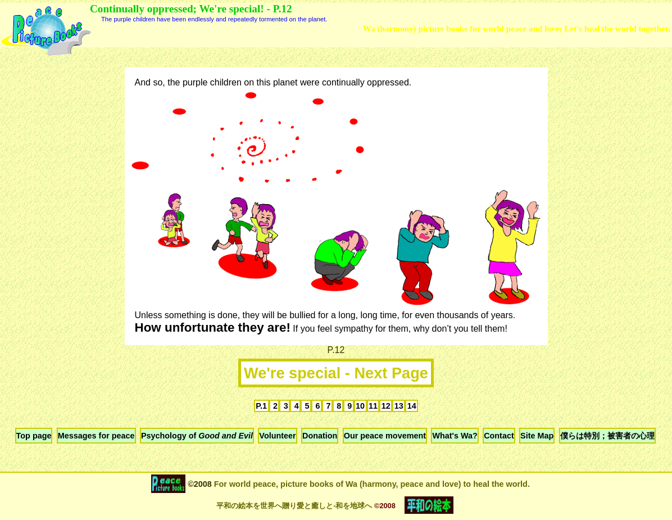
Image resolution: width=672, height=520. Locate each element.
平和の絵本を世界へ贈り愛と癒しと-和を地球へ (294, 505)
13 (398, 405)
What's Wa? (454, 435)
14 (411, 405)
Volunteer (277, 435)
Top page (34, 435)
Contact (499, 435)
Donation (319, 435)
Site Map (536, 435)
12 (386, 405)
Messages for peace (96, 435)
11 (373, 405)
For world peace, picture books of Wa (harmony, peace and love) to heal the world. (371, 484)
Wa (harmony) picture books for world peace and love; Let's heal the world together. (516, 28)
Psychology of (197, 435)
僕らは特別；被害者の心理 (607, 435)
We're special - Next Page (336, 373)
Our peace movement (385, 435)
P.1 (261, 405)
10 (360, 405)
